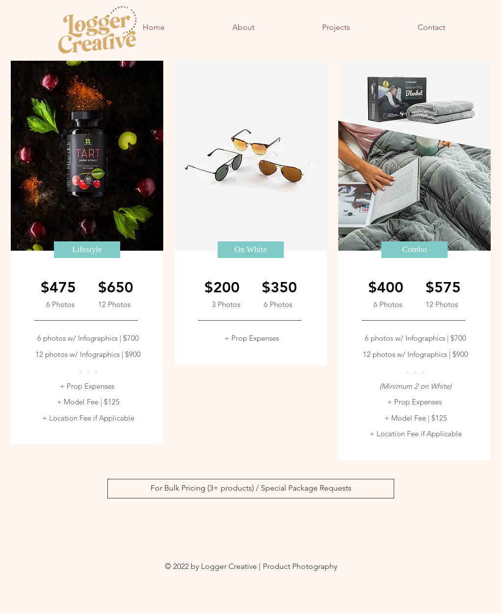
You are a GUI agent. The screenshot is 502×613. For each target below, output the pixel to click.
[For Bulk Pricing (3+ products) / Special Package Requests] (250, 488)
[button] (87, 249)
